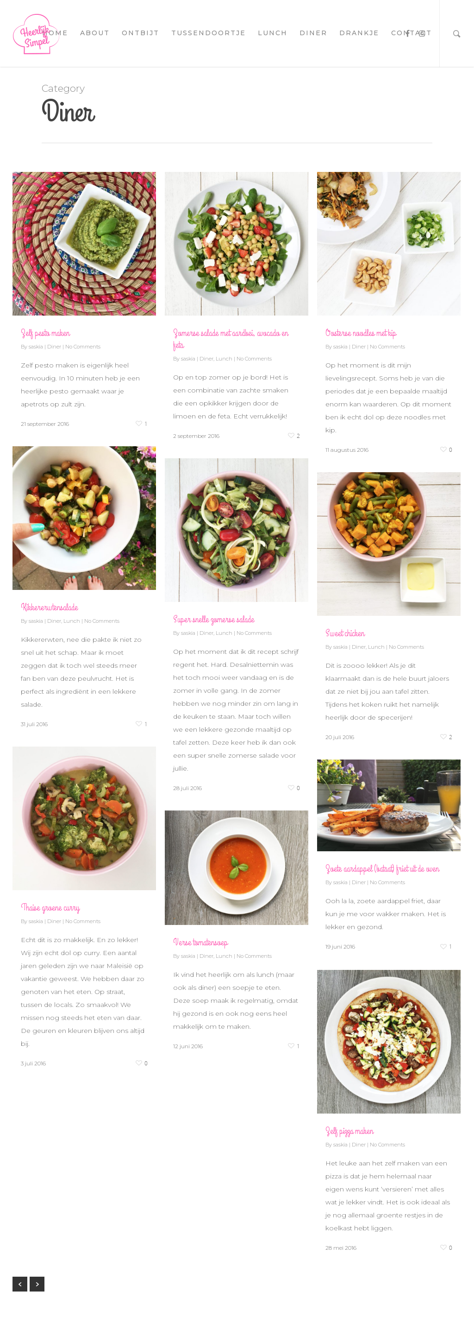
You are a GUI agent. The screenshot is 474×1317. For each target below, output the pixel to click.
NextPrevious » (37, 1284)
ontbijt (140, 33)
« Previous (19, 1284)
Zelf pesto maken (45, 333)
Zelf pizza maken (349, 1131)
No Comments (82, 346)
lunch (272, 33)
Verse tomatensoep (200, 942)
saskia (36, 346)
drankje (359, 33)
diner (313, 33)
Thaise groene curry (50, 907)
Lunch (224, 358)
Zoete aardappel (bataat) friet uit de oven (382, 868)
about (95, 33)
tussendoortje (208, 33)
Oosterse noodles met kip (360, 333)
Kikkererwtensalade (49, 607)
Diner (54, 346)
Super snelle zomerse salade (213, 619)
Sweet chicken (344, 633)
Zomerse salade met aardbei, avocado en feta (230, 339)
